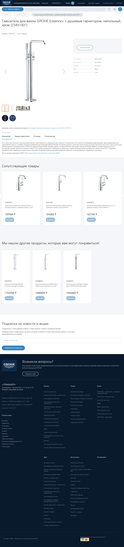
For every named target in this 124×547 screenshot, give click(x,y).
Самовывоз (5, 423)
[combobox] (65, 9)
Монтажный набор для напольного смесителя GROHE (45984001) (50, 128)
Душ (45, 457)
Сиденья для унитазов (76, 422)
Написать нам (30, 374)
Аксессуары (73, 408)
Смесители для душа (50, 481)
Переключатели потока (50, 496)
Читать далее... (7, 132)
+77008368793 (8, 384)
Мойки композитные (103, 407)
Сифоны (72, 484)
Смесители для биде (76, 402)
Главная (6, 14)
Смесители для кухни (103, 400)
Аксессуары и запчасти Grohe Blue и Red (81, 470)
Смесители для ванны (50, 391)
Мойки (99, 403)
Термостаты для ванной (51, 432)
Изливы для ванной (49, 415)
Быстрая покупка (85, 47)
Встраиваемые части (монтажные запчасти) (53, 436)
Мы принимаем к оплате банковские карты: (93, 537)
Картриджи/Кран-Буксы (77, 508)
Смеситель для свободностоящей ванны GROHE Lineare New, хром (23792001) (77, 286)
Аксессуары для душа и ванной (53, 522)
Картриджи (73, 515)
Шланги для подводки (76, 495)
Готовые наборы (75, 415)
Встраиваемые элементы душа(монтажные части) (51, 500)
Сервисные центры (8, 444)
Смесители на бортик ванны (52, 412)
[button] (55, 3)
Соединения (74, 491)
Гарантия (4, 433)
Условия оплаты (7, 428)
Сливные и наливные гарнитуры (79, 488)
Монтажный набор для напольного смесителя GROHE (42, 153)
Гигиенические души (76, 405)
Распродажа (6, 446)
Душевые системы (49, 462)
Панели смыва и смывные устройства (81, 398)
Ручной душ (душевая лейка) (52, 474)
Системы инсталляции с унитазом (80, 395)
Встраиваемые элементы (77, 502)
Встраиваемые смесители (51, 398)
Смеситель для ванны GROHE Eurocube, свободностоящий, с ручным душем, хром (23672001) (14, 286)
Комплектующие (75, 412)
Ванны (45, 429)
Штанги (46, 515)
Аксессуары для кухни (103, 410)
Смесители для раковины (51, 418)
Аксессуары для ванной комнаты (53, 444)
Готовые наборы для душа (51, 525)
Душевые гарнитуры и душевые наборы (53, 470)
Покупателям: (7, 415)
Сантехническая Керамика (51, 425)
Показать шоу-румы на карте (12, 389)
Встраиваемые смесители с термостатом (52, 402)
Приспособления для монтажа (79, 498)
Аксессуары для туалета (77, 466)
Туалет (72, 386)
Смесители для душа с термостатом (54, 484)
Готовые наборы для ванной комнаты (54, 447)
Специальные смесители (51, 422)
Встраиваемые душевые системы (53, 466)
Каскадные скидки (21, 14)
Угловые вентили (75, 481)
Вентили (46, 440)
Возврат (4, 431)
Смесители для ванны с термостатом (55, 395)
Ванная (46, 386)
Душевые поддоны (49, 512)
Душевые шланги (49, 508)
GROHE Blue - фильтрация (104, 417)
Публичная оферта (8, 439)
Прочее (72, 505)
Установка (5, 436)
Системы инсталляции (76, 391)
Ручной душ (47, 518)
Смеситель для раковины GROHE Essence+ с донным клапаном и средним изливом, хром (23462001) (19, 207)
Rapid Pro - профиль (76, 512)
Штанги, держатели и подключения (54, 505)
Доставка (5, 420)
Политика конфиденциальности (12, 441)
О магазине (5, 426)
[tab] (7, 136)
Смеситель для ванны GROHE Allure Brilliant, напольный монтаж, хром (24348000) (46, 286)
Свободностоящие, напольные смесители (53, 407)
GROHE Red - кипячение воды (105, 396)
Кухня (99, 386)
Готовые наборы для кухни (104, 413)
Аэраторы (73, 478)
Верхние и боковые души (51, 478)
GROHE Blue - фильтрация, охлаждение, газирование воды (108, 392)
